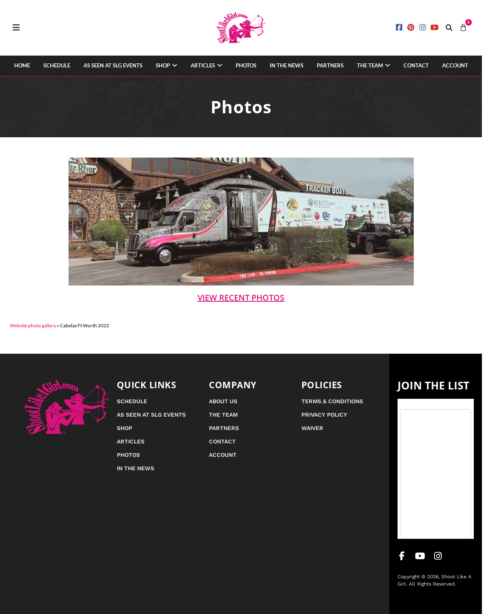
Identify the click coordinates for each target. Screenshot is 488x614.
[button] (449, 27)
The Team (370, 65)
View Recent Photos (241, 297)
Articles (203, 65)
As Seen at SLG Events (113, 65)
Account (455, 65)
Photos (246, 65)
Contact (416, 65)
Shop (163, 65)
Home (22, 65)
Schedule (56, 65)
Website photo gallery (33, 325)
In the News (286, 65)
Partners (330, 65)
